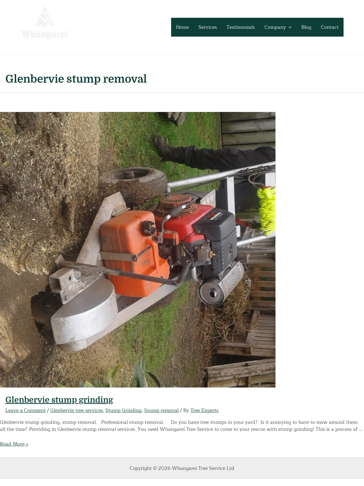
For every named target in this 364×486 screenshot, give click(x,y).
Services (208, 27)
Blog (306, 27)
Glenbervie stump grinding (59, 399)
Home (182, 27)
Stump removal (161, 410)
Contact (330, 27)
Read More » (14, 444)
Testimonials (241, 27)
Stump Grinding (123, 410)
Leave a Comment (25, 410)
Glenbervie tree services (76, 410)
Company (278, 27)
